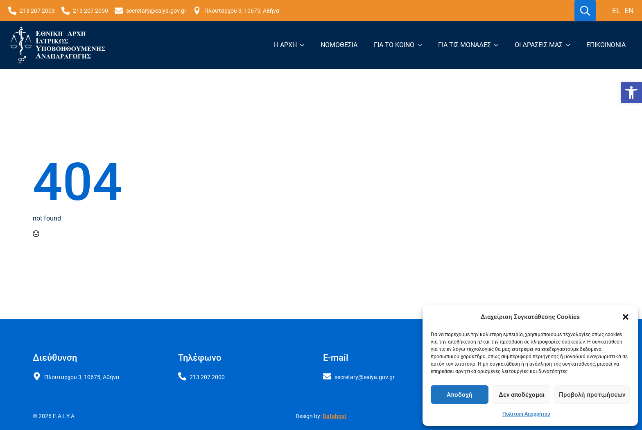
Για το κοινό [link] (394, 45)
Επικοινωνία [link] (606, 45)
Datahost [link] (334, 416)
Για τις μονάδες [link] (464, 45)
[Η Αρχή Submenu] (304, 45)
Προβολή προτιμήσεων (592, 394)
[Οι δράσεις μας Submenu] (570, 45)
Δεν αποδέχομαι (522, 394)
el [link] (616, 10)
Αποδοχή (459, 394)
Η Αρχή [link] (285, 45)
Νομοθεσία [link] (339, 45)
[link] (631, 92)
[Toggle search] (585, 10)
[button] (626, 317)
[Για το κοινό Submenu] (422, 45)
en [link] (629, 10)
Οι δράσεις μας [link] (539, 45)
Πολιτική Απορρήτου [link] (526, 414)
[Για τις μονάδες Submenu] (498, 45)
